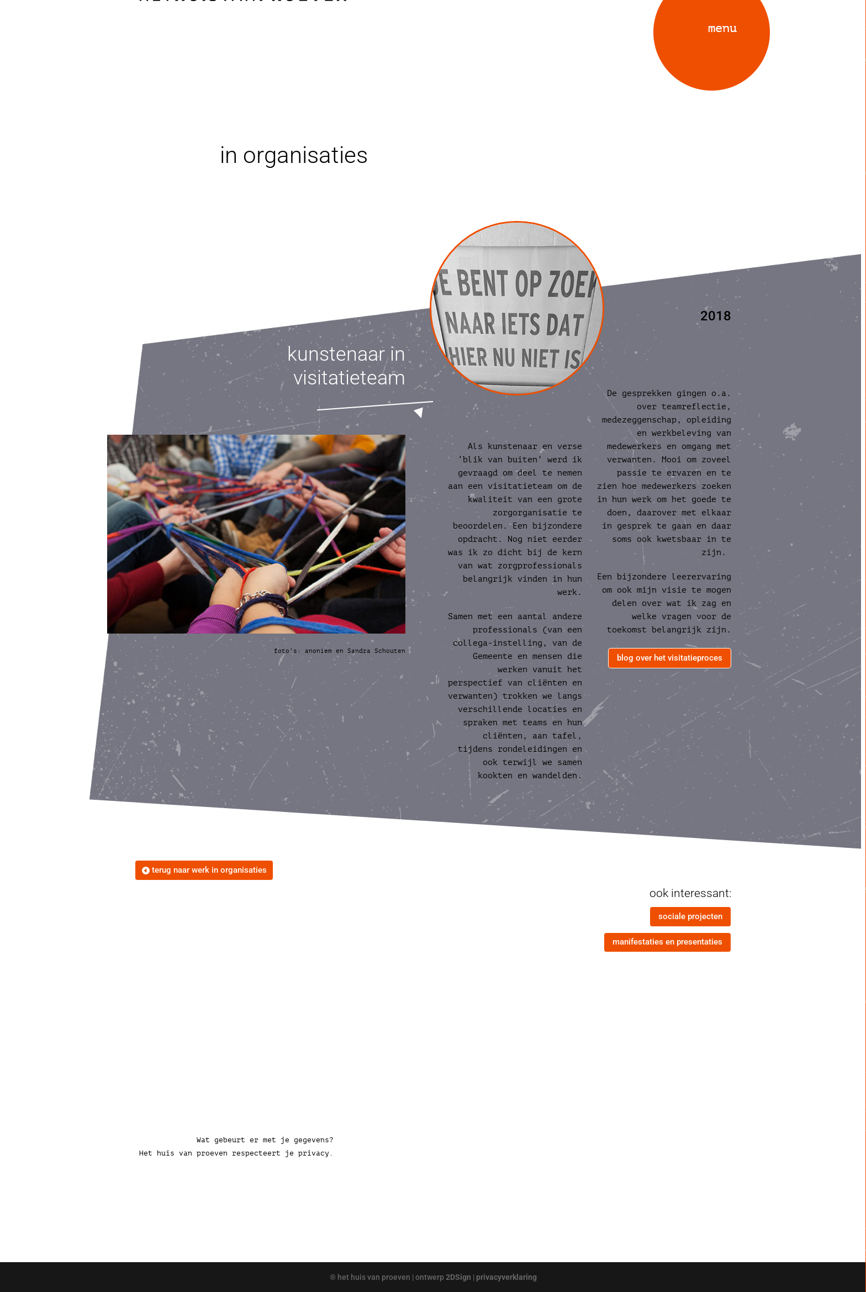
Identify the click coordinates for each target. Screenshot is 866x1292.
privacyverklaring (506, 1277)
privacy (313, 1153)
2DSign (458, 1277)
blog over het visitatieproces (669, 658)
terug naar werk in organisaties (209, 870)
